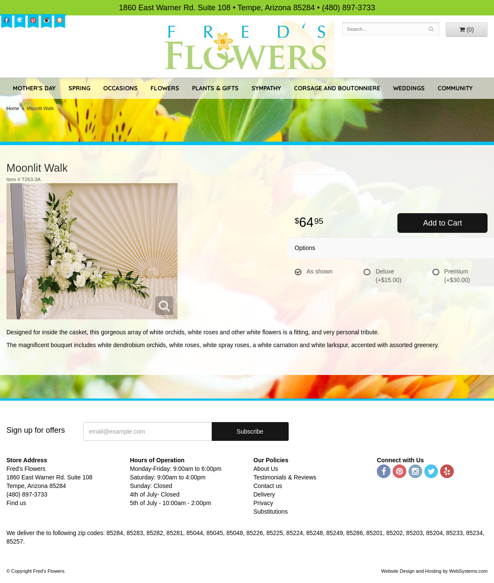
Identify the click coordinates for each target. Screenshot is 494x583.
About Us (266, 468)
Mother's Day (34, 88)
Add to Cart (442, 223)
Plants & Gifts (215, 88)
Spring (79, 88)
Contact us (268, 485)
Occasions (120, 88)
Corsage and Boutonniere (337, 88)
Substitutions (271, 511)
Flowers (165, 88)
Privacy (263, 503)
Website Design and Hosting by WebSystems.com (434, 571)
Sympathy (266, 88)
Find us (16, 503)
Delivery (264, 494)
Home (12, 108)
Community (455, 88)
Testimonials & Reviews (285, 477)
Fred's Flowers (247, 47)
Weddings (409, 88)
